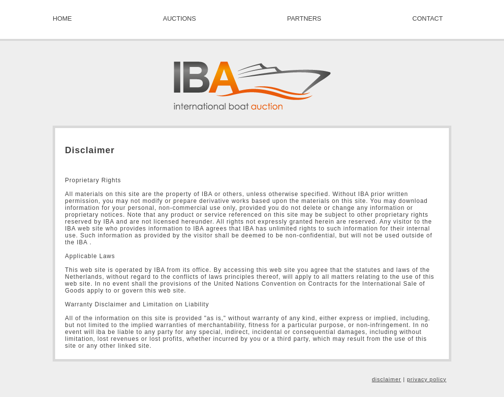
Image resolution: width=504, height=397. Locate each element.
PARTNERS (304, 18)
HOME (62, 18)
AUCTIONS (179, 18)
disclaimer (386, 379)
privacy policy (426, 379)
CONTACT (427, 18)
